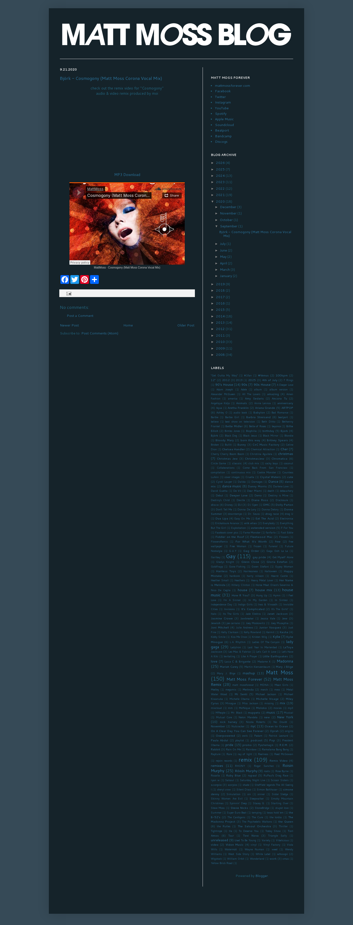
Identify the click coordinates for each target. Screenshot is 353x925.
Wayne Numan (254, 849)
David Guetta (219, 491)
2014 (221, 316)
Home (128, 325)
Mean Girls (281, 685)
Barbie (214, 417)
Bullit (228, 444)
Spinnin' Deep (238, 803)
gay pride (259, 557)
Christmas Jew (227, 458)
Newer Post (69, 325)
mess (277, 689)
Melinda (248, 689)
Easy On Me (242, 518)
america (232, 398)
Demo (258, 495)
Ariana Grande (265, 408)
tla (230, 831)
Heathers (239, 580)
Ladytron (235, 647)
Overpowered (225, 735)
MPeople (220, 712)
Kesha (284, 632)
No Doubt (280, 722)
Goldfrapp (217, 566)
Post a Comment (80, 315)
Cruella (249, 477)
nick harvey (228, 722)
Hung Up (261, 595)
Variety (266, 840)
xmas (285, 858)
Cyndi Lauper (224, 482)
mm (230, 708)
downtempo (235, 514)
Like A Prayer (249, 656)
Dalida (242, 482)
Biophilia (251, 431)
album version (279, 389)
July (223, 243)
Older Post (185, 325)
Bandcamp (223, 136)
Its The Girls (231, 614)
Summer (216, 812)
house (242, 590)
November (228, 213)
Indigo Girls (245, 604)
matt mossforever (243, 685)
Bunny (241, 444)
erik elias (250, 523)
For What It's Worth (251, 541)
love (214, 661)
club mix (253, 463)
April (224, 263)
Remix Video (279, 760)
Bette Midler (234, 426)
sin (249, 794)
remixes (217, 765)
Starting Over (279, 803)
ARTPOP (287, 408)
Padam (258, 735)
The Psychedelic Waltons (257, 821)
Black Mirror (270, 435)
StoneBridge (262, 808)
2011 (221, 335)
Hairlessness (250, 571)
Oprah (274, 731)
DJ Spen (253, 505)
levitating (229, 656)
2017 (221, 297)
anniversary (285, 403)
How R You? (241, 595)
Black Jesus (250, 435)
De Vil (237, 491)
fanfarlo (271, 532)
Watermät (231, 849)
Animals (241, 403)
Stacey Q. (259, 803)
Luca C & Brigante (238, 661)
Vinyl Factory (271, 844)
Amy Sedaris (254, 398)
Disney (229, 505)
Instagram (223, 102)
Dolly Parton (284, 504)
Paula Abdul (219, 740)
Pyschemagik (265, 745)
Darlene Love (281, 486)
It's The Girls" (279, 609)
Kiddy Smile (218, 637)
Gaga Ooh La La (277, 551)
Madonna (285, 661)
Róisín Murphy (246, 770)
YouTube (222, 108)
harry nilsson (255, 576)
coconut (288, 463)
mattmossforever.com (232, 85)
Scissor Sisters (279, 780)
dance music (232, 486)
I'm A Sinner (232, 600)
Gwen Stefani (260, 566)
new (267, 717)
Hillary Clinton (240, 585)
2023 (221, 182)
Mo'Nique (244, 708)
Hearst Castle (279, 576)
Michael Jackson (266, 694)
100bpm (282, 375)
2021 (221, 194)
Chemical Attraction (263, 449)
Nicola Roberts (255, 722)
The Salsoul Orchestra (254, 826)
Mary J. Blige (226, 673)
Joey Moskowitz (255, 623)
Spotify (220, 113)
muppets (254, 712)
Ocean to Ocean (276, 726)
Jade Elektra (252, 614)
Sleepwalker (257, 798)
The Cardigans (236, 817)
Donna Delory (270, 509)
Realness (263, 754)
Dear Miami (254, 491)
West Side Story (238, 854)
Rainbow (251, 749)
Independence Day (221, 604)
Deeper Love (239, 495)
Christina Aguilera (261, 454)
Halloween (271, 571)
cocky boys (271, 463)
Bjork (284, 431)
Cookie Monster (266, 472)
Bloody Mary (224, 440)
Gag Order (251, 551)
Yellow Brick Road (221, 863)
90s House (262, 384)
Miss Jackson (250, 703)
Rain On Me (233, 749)
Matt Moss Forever (244, 679)
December (228, 207)
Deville (241, 500)
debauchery (286, 491)
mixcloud (216, 708)
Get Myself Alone (282, 557)
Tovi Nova (251, 835)
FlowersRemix (219, 541)
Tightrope (216, 831)
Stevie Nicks (239, 808)
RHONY (240, 766)
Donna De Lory (246, 509)
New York (285, 717)
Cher (284, 449)
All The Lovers (251, 394)
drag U (289, 514)
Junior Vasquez (270, 627)
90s (244, 384)
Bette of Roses (257, 426)
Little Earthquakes (275, 656)
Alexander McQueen (223, 394)
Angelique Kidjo (220, 403)
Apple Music (224, 119)
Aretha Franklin (238, 408)
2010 (221, 341)
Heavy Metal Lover (262, 580)
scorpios (232, 785)
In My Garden (257, 600)
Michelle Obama (239, 699)
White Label (263, 854)
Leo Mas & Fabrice (239, 651)
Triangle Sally (277, 835)
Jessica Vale (267, 618)
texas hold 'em (275, 812)
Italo (213, 614)
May (223, 256)
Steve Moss (218, 808)
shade (246, 785)
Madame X (264, 661)
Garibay (215, 557)
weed (275, 849)
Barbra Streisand (258, 417)
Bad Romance (279, 412)
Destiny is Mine (278, 495)
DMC (266, 504)
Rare (229, 754)
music (270, 712)
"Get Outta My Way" (224, 375)
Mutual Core (224, 717)
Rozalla (215, 775)
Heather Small (220, 580)
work (273, 858)
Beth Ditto (268, 421)
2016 (221, 303)
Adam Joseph (224, 389)
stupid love (281, 808)
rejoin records (224, 760)
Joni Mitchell (220, 627)
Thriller (283, 826)
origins (289, 731)
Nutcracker (238, 726)
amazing (273, 394)
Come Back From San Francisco (265, 468)
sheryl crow (224, 789)
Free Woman (238, 546)
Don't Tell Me (224, 509)
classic (237, 463)
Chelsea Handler (233, 449)
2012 (221, 328)
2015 (221, 309)
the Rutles (223, 826)
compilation (218, 472)
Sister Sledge (280, 794)
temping (257, 812)
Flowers (283, 537)
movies (277, 708)
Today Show (273, 831)
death (271, 491)
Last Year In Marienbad (262, 647)
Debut (219, 495)
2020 (221, 201)
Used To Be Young (245, 840)
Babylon (259, 412)
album (258, 389)
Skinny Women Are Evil (227, 798)
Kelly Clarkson (230, 632)
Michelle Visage (267, 699)
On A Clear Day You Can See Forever (237, 731)
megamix (230, 689)
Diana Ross (259, 500)
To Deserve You (249, 831)
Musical (288, 712)
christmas (285, 453)
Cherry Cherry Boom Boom (227, 454)
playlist (239, 740)
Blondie (288, 435)
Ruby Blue (233, 775)
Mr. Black (237, 712)
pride (229, 744)
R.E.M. (283, 745)
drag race (272, 514)
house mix (263, 590)
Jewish (215, 623)
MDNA (264, 685)
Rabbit (215, 749)
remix (245, 759)
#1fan (248, 375)
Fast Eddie (287, 532)
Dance (273, 481)
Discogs (221, 141)
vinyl (254, 844)
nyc (253, 726)
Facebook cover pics (226, 532)
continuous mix (241, 472)
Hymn (277, 595)
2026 (221, 162)
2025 (221, 169)
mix (282, 703)
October (227, 219)
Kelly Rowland (252, 632)
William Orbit (235, 858)
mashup (249, 673)
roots (267, 771)
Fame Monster (251, 532)
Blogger (261, 875)
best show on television (240, 421)
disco (215, 504)
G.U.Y (232, 551)
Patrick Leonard (278, 735)
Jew (284, 618)
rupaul (252, 775)
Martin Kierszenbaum (257, 667)
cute (290, 477)
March (225, 269)
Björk (214, 435)
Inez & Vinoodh (268, 604)
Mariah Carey (229, 666)
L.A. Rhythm (238, 642)
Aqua (219, 408)
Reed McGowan (283, 754)
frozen (257, 546)
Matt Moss (279, 672)
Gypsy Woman (284, 566)
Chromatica (279, 458)
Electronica (286, 518)
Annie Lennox (262, 403)
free (278, 541)
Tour (231, 835)
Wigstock (216, 858)
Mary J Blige (284, 666)
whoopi (282, 854)
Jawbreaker (247, 618)
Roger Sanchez (264, 766)
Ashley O (222, 412)
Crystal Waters (270, 477)
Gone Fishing (237, 566)
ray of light (245, 754)
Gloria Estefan (277, 562)
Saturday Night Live (252, 780)
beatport (283, 417)
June (224, 250)
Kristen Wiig (259, 637)
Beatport (222, 130)
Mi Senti (241, 694)
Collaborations (225, 468)
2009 (221, 348)
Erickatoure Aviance (227, 523)
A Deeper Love (285, 385)
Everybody (269, 523)
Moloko (261, 708)
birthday (268, 431)
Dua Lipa (221, 518)
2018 (221, 290)
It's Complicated (253, 609)
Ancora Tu (279, 398)
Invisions (229, 609)
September (229, 226)
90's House (224, 384)
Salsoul (229, 780)
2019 (221, 284)
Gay (231, 556)
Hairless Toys (226, 571)
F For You (287, 528)
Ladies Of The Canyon (266, 642)
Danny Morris (257, 486)
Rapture (215, 754)
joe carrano (233, 623)
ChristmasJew (254, 458)
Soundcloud (224, 124)
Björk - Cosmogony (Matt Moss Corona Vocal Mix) (111, 78)
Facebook (223, 91)
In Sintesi (281, 600)
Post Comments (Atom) (99, 333)
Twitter (220, 96)
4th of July (270, 380)
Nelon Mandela (248, 717)
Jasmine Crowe (222, 618)
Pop (272, 740)
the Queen (285, 821)
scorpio (216, 785)
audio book (240, 412)
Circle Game (218, 463)
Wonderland (257, 858)
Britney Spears (277, 440)
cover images (232, 477)
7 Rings (288, 380)
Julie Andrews (244, 627)
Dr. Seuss (254, 514)
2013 (221, 322)
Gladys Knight (225, 562)
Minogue (230, 703)
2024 (221, 175)
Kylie (276, 636)
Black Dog (231, 435)
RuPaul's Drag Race (276, 775)
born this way (250, 440)
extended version (263, 528)
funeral (273, 546)
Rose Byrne (282, 771)
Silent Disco (243, 789)
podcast (256, 740)
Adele (244, 389)
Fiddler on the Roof (229, 537)
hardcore (234, 576)
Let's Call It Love (266, 651)
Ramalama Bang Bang (275, 749)
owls (245, 735)
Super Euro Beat (236, 812)
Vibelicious (282, 840)
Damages (256, 482)
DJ (240, 504)
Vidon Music (234, 844)
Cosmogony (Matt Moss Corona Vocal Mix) (134, 267)
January (226, 275)
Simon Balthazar (267, 789)
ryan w (215, 780)
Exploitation (238, 528)
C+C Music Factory (266, 444)
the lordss (276, 817)
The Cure (257, 817)
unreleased (219, 840)
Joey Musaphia (280, 623)
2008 (221, 354)
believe (214, 421)
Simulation (233, 794)
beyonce (276, 426)
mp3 (290, 708)
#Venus (263, 375)
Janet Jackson (277, 613)
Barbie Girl (232, 417)
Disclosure (282, 500)
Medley (215, 689)
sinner (261, 794)
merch (264, 689)
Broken (215, 444)
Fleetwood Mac (261, 537)
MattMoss (100, 267)
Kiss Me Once (239, 637)
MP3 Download (127, 174)
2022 (221, 188)
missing (269, 703)
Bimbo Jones (232, 431)
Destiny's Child (220, 500)
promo (247, 745)
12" (213, 380)
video (214, 844)
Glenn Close (250, 562)
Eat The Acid (265, 518)
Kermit (270, 632)
